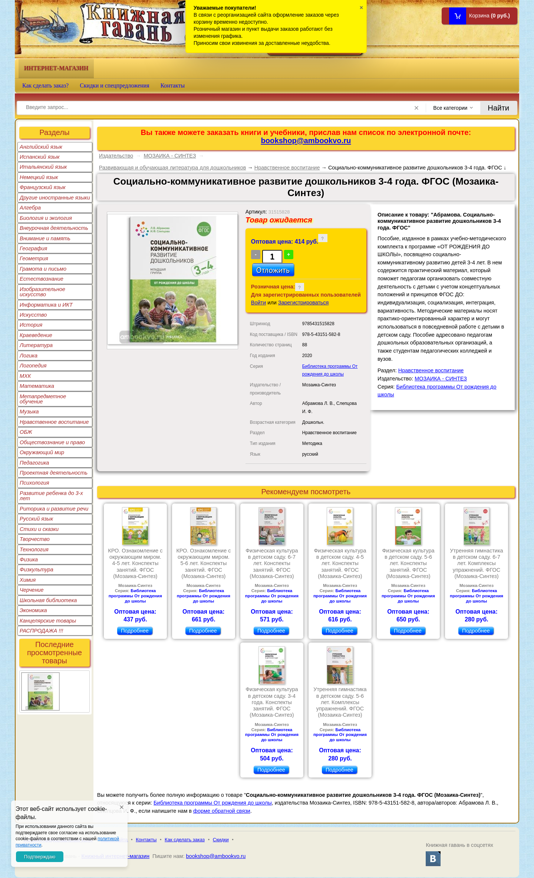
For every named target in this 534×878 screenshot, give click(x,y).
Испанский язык (40, 157)
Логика (28, 356)
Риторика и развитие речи (54, 509)
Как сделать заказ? (45, 85)
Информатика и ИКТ (46, 305)
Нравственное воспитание (54, 422)
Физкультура (36, 569)
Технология (34, 549)
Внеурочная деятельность (54, 228)
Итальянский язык (43, 167)
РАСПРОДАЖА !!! (41, 631)
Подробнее (135, 631)
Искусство (33, 315)
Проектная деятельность (54, 473)
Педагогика (34, 463)
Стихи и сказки (39, 529)
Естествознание (41, 279)
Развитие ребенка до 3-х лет (51, 495)
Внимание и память (45, 238)
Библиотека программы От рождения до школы (135, 595)
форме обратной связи (221, 811)
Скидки (221, 839)
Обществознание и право (52, 442)
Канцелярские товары (48, 621)
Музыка (29, 412)
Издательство (116, 156)
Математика (37, 386)
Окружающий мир (42, 452)
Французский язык (42, 187)
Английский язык (41, 147)
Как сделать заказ (185, 839)
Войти (258, 303)
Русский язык (36, 519)
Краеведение (36, 335)
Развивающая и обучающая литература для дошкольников (172, 168)
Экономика (33, 610)
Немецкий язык (39, 177)
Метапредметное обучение (43, 399)
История (31, 325)
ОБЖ (26, 432)
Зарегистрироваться (303, 303)
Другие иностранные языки (55, 198)
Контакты (173, 85)
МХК (25, 376)
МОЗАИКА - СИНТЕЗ (170, 156)
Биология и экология (46, 218)
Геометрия (34, 258)
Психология (34, 483)
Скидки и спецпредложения (114, 85)
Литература (36, 345)
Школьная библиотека (48, 600)
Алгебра (30, 208)
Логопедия (33, 366)
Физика (29, 559)
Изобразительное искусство (42, 291)
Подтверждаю (39, 856)
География (33, 248)
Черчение (32, 590)
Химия (28, 580)
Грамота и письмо (43, 269)
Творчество (35, 539)
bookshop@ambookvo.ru (306, 140)
